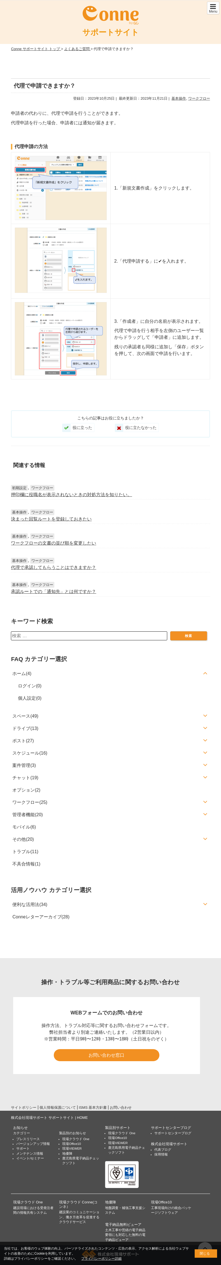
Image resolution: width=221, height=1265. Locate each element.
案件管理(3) (24, 765)
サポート (23, 1148)
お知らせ (20, 1128)
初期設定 (19, 488)
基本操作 (178, 98)
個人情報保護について (57, 1107)
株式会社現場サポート (169, 1144)
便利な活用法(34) (29, 904)
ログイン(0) (29, 685)
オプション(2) (26, 790)
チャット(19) (25, 777)
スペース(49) (25, 716)
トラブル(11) (25, 851)
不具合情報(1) (26, 864)
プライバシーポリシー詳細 (101, 1259)
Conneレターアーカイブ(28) (40, 916)
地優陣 (67, 1153)
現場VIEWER (72, 1148)
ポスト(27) (23, 740)
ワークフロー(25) (29, 802)
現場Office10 (71, 1143)
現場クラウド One (75, 1139)
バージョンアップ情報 (33, 1143)
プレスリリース (28, 1139)
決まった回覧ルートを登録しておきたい (51, 519)
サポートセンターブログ (171, 1128)
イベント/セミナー (30, 1158)
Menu (213, 8)
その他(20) (23, 839)
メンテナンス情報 (29, 1153)
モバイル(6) (24, 827)
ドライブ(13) (25, 728)
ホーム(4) (21, 673)
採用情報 (161, 1154)
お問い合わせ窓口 (106, 1055)
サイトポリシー (23, 1107)
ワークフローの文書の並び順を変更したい (53, 543)
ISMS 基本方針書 (93, 1107)
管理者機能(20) (27, 814)
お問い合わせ (121, 1107)
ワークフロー (199, 98)
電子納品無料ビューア (123, 1224)
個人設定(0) (29, 698)
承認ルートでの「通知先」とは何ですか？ (53, 591)
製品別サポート (118, 1128)
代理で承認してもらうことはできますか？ (53, 567)
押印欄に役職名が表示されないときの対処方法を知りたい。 (71, 494)
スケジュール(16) (29, 753)
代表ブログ (162, 1149)
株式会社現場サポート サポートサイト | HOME (49, 1117)
